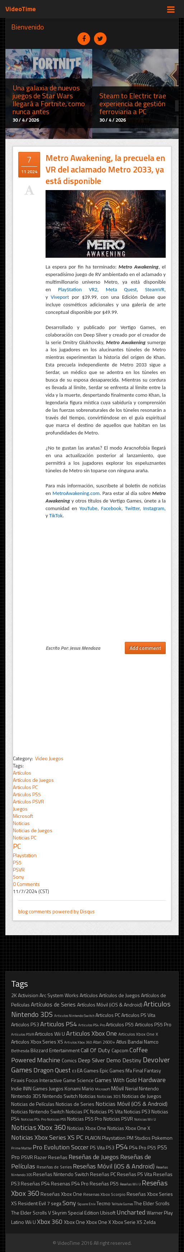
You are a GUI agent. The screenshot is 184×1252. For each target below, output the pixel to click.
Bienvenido (27, 26)
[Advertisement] (92, 704)
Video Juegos (48, 758)
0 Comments (26, 884)
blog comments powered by (56, 911)
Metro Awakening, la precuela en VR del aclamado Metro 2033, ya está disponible (105, 169)
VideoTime (20, 9)
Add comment (145, 648)
